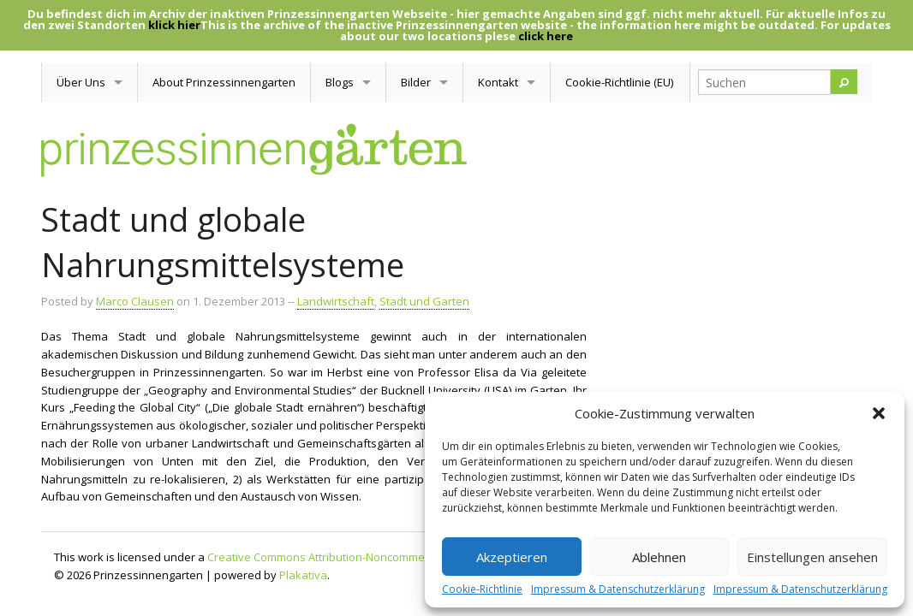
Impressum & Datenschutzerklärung (618, 589)
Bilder (416, 82)
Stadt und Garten (424, 301)
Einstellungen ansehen (812, 557)
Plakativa (303, 575)
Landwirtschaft (335, 301)
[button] (878, 413)
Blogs (339, 82)
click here (545, 36)
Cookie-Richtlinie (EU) (619, 82)
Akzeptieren (511, 557)
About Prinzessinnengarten (223, 82)
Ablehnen (659, 557)
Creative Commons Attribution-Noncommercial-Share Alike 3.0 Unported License (413, 557)
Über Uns (81, 82)
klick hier (174, 25)
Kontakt (498, 82)
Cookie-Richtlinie (482, 589)
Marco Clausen (135, 301)
